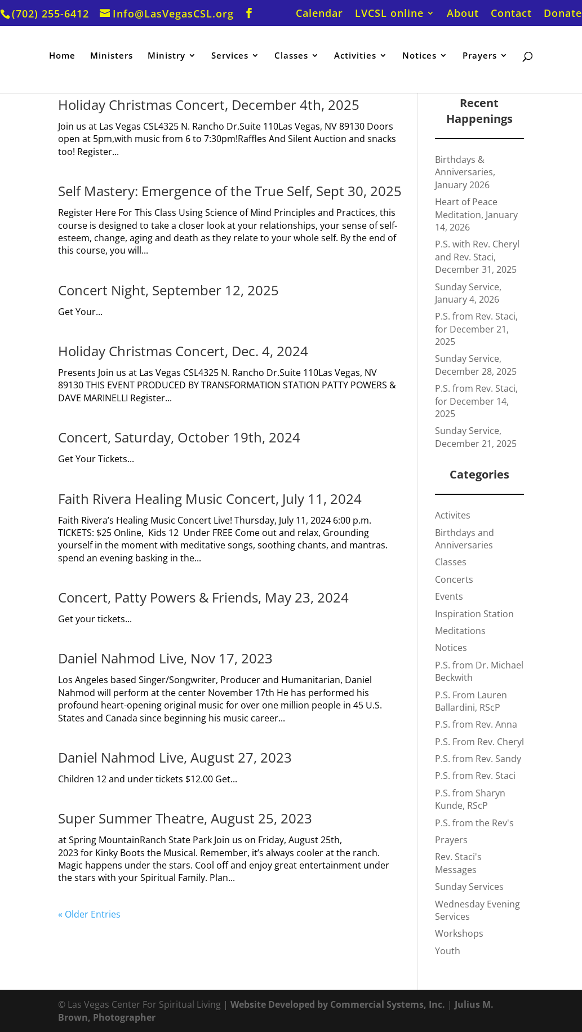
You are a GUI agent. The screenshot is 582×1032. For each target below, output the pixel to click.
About (463, 14)
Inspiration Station (474, 614)
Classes (291, 56)
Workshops (459, 933)
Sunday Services (469, 886)
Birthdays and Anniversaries (464, 538)
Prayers (480, 56)
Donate (563, 14)
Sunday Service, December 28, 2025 (476, 364)
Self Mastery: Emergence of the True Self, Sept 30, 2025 (230, 190)
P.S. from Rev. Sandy (478, 758)
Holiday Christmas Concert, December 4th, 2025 (208, 104)
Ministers (111, 56)
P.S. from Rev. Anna (476, 724)
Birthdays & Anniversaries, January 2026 (465, 172)
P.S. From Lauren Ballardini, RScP (471, 701)
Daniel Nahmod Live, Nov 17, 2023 (165, 658)
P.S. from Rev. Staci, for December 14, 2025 (476, 401)
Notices (419, 56)
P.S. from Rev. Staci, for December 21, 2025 (476, 329)
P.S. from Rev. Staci (475, 775)
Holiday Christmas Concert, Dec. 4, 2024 (183, 351)
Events (449, 596)
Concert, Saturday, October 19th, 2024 (179, 437)
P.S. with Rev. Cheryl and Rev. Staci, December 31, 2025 (477, 257)
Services (229, 56)
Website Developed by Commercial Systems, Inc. (337, 1004)
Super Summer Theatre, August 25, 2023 (185, 818)
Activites (452, 515)
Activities (355, 56)
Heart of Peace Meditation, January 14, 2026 (476, 214)
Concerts (454, 579)
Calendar (319, 14)
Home (62, 56)
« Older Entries (89, 914)
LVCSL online (389, 14)
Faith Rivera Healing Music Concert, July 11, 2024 (210, 498)
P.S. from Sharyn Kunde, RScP (470, 799)
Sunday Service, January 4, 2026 (468, 293)
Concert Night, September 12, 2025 (168, 290)
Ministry (166, 56)
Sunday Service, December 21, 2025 (476, 436)
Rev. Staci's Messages (458, 863)
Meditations (460, 630)
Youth (447, 951)
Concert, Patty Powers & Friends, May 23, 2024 (203, 597)
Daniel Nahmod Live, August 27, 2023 (175, 757)
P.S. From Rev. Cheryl (479, 742)
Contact (511, 14)
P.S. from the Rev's (474, 823)
